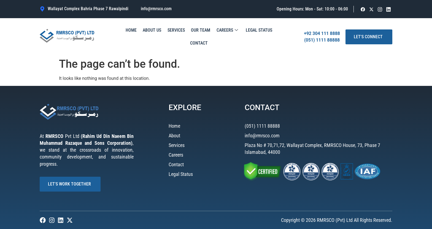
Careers (213, 37)
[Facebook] (363, 9)
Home (124, 36)
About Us (143, 36)
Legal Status (243, 36)
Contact (270, 36)
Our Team (188, 36)
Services (166, 36)
